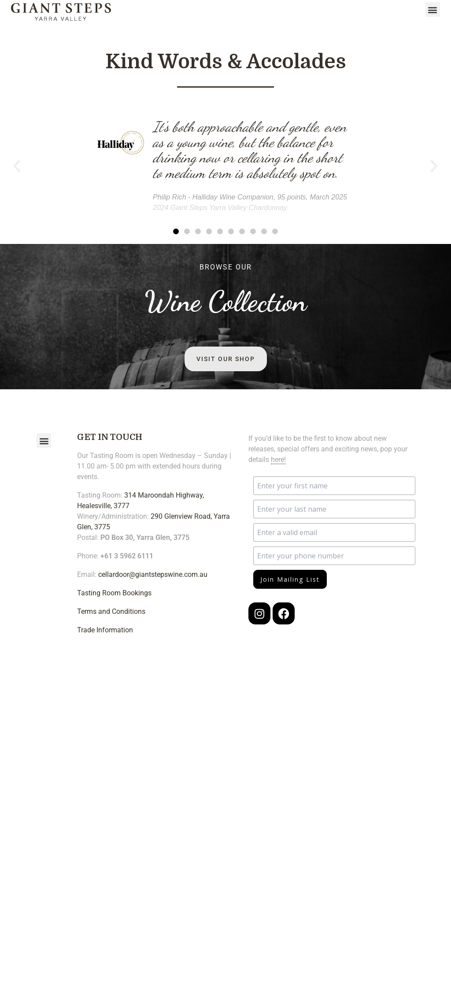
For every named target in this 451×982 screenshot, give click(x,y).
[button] (432, 9)
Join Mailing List (290, 579)
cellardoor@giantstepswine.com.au (152, 574)
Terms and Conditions (111, 611)
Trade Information (105, 630)
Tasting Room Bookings (114, 593)
